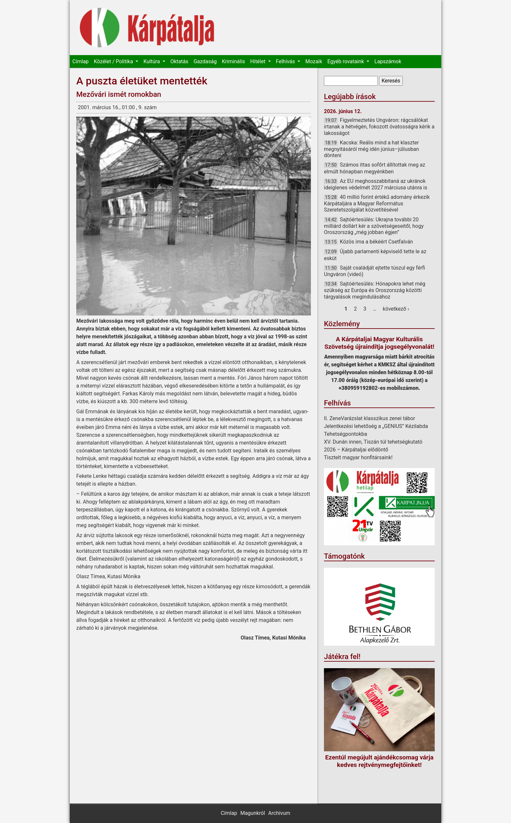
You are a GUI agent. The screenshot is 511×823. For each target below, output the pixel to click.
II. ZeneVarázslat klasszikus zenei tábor (369, 418)
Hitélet (258, 61)
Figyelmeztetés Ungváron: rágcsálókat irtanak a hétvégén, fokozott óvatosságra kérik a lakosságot (379, 126)
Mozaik (313, 61)
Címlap (80, 61)
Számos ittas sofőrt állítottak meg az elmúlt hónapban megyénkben (374, 168)
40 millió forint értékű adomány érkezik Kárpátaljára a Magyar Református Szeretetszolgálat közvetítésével (377, 203)
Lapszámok (387, 61)
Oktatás (179, 61)
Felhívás (286, 61)
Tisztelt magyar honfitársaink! (358, 457)
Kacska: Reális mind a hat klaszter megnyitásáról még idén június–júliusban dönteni (371, 149)
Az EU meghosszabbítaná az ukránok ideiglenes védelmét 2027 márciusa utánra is (375, 184)
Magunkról (252, 813)
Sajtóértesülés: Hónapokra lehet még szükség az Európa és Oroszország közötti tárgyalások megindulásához (374, 290)
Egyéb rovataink (346, 61)
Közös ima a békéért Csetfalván (376, 242)
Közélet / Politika (114, 61)
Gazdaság (205, 61)
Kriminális (233, 61)
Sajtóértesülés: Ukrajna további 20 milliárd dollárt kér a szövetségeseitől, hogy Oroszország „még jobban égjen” (374, 225)
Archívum (279, 813)
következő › (396, 309)
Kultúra (152, 61)
